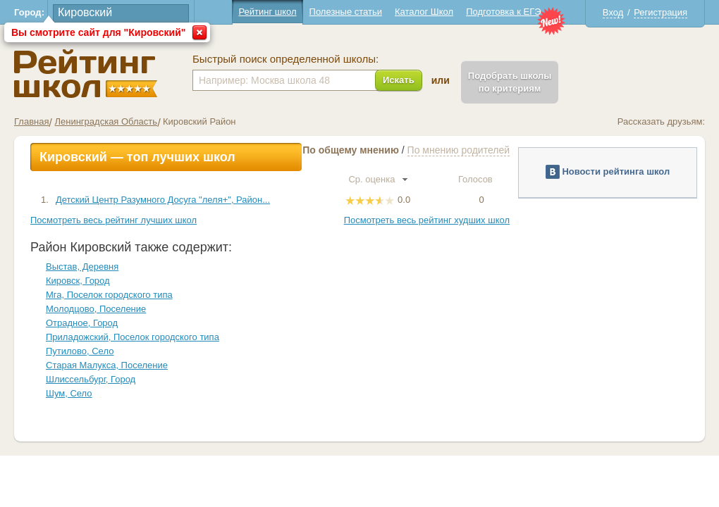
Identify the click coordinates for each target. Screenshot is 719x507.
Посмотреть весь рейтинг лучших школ (113, 220)
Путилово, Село (79, 351)
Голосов (481, 179)
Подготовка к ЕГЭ (503, 11)
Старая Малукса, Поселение (107, 365)
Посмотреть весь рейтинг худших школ (427, 220)
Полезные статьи (345, 11)
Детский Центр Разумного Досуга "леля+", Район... (163, 199)
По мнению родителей (458, 150)
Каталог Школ (424, 11)
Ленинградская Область (105, 121)
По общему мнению (350, 150)
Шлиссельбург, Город (90, 379)
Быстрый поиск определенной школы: (285, 59)
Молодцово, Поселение (96, 308)
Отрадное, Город (82, 323)
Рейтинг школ (267, 11)
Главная (31, 121)
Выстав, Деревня (82, 266)
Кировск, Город (78, 280)
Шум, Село (69, 393)
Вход (613, 12)
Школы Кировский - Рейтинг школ (85, 73)
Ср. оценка (377, 179)
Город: (29, 12)
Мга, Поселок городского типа (109, 294)
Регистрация (660, 12)
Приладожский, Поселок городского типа (132, 337)
